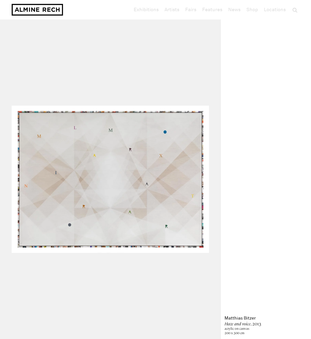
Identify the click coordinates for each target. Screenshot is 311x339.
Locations (275, 9)
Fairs (190, 9)
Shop (252, 9)
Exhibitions (146, 9)
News (234, 9)
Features (212, 9)
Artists (171, 9)
